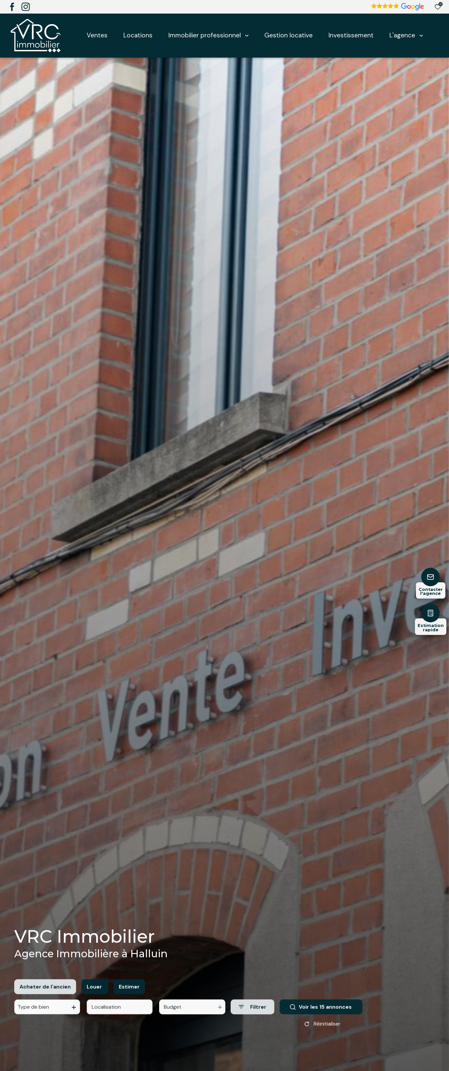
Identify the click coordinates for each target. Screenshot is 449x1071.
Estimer (129, 992)
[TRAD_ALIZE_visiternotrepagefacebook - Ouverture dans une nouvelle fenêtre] (12, 7)
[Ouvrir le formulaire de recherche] (252, 1012)
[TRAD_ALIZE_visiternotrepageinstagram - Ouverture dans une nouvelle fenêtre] (26, 7)
